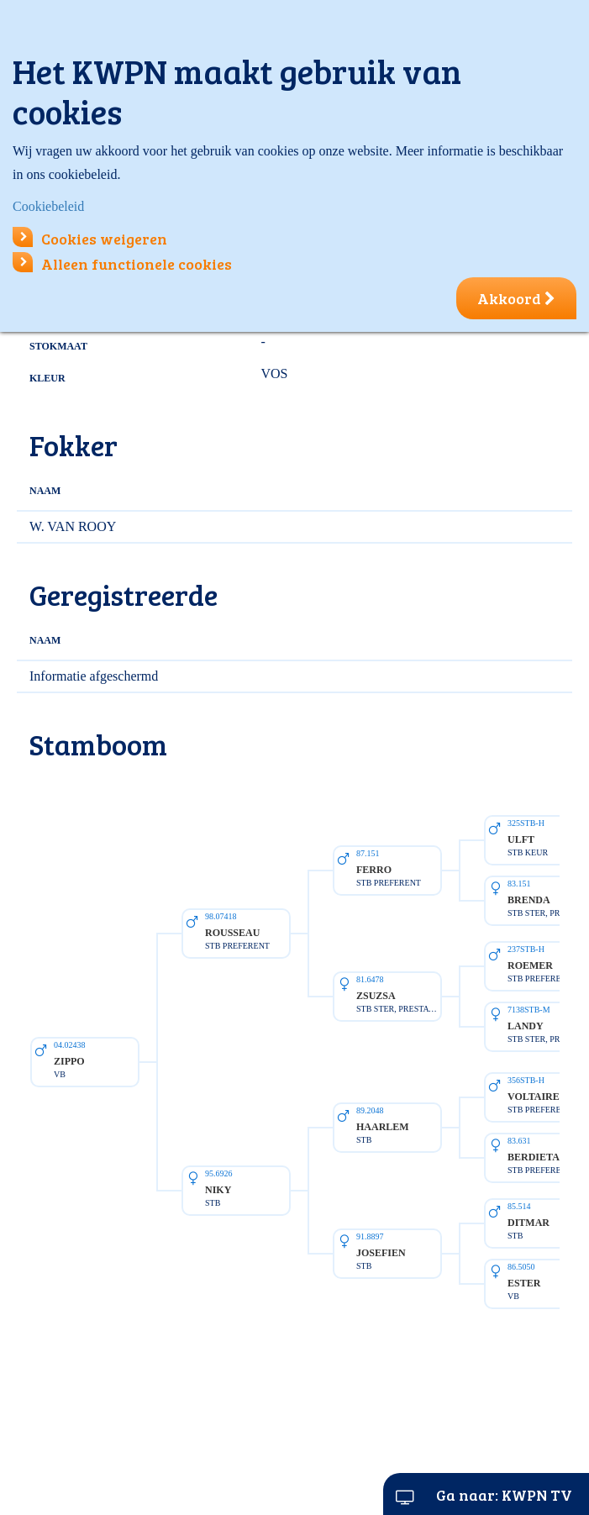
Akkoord (516, 298)
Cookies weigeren (90, 239)
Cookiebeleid (48, 206)
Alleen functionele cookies (122, 264)
